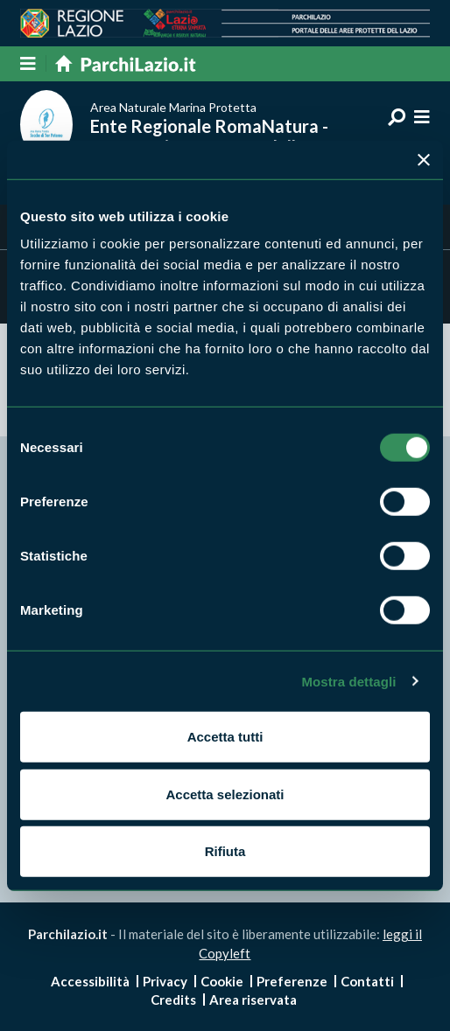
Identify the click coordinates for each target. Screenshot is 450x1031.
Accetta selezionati (224, 793)
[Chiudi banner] (424, 159)
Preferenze (292, 981)
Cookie (221, 981)
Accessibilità (90, 981)
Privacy (165, 981)
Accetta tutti (225, 736)
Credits (173, 999)
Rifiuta (225, 851)
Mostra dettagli (348, 680)
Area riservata (253, 999)
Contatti (367, 981)
